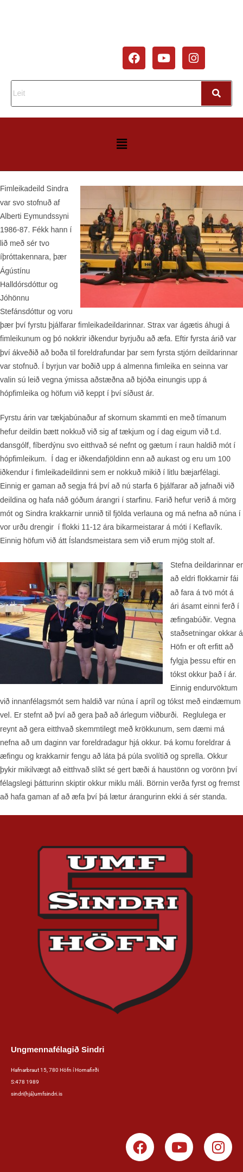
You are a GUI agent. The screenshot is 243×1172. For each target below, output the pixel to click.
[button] (121, 144)
